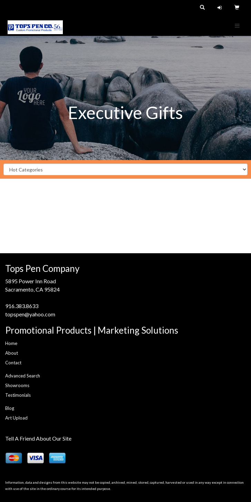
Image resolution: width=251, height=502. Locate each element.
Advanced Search (22, 375)
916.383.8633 (21, 306)
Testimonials (18, 395)
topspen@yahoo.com (30, 314)
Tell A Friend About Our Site (38, 438)
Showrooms (17, 385)
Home (11, 343)
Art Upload (16, 418)
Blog (9, 408)
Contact (13, 362)
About (11, 353)
